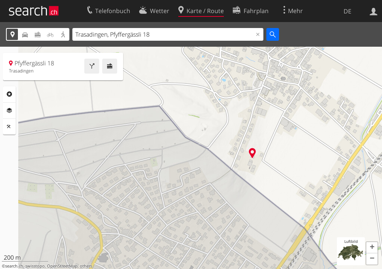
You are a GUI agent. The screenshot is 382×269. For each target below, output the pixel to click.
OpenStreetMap (62, 266)
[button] (372, 247)
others (86, 266)
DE (347, 11)
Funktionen (9, 126)
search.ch (14, 266)
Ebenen (9, 110)
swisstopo (35, 266)
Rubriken (9, 94)
